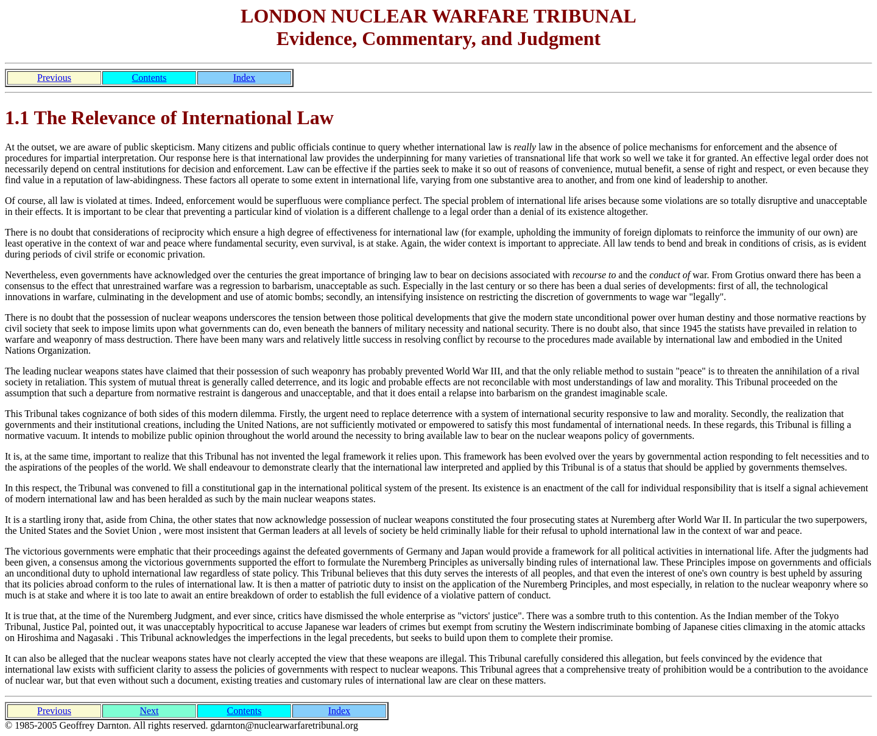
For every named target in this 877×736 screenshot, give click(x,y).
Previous (54, 77)
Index (244, 77)
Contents (149, 77)
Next (148, 711)
